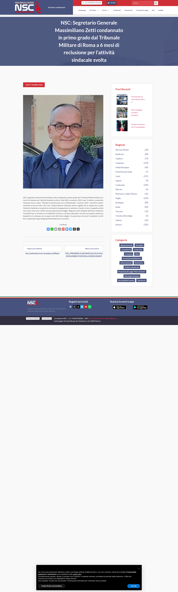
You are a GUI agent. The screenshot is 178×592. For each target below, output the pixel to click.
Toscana (119, 211)
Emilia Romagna (122, 167)
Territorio (141, 280)
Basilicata (119, 154)
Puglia (118, 198)
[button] (139, 568)
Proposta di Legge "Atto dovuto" (131, 272)
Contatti (160, 10)
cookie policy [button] (77, 574)
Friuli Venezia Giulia (123, 172)
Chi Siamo (94, 10)
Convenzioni (128, 10)
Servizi (105, 10)
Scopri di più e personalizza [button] (52, 586)
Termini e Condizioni (33, 318)
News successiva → (93, 249)
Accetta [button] (133, 586)
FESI (137, 254)
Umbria (118, 220)
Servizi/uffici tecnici (126, 280)
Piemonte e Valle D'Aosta (126, 194)
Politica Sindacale (132, 267)
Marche (118, 189)
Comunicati (117, 10)
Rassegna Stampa (132, 276)
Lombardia (120, 185)
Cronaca (128, 254)
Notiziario (139, 263)
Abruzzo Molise (122, 150)
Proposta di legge (142, 10)
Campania (119, 163)
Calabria (119, 158)
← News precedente (33, 249)
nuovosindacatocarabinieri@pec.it (103, 318)
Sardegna (119, 202)
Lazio (117, 176)
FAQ (153, 10)
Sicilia (117, 207)
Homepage (82, 10)
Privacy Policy (47, 318)
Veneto (118, 224)
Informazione (126, 263)
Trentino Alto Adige (123, 216)
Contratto (138, 249)
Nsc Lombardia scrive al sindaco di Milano (43, 253)
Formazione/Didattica (132, 258)
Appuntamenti (126, 245)
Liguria (118, 180)
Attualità (139, 245)
